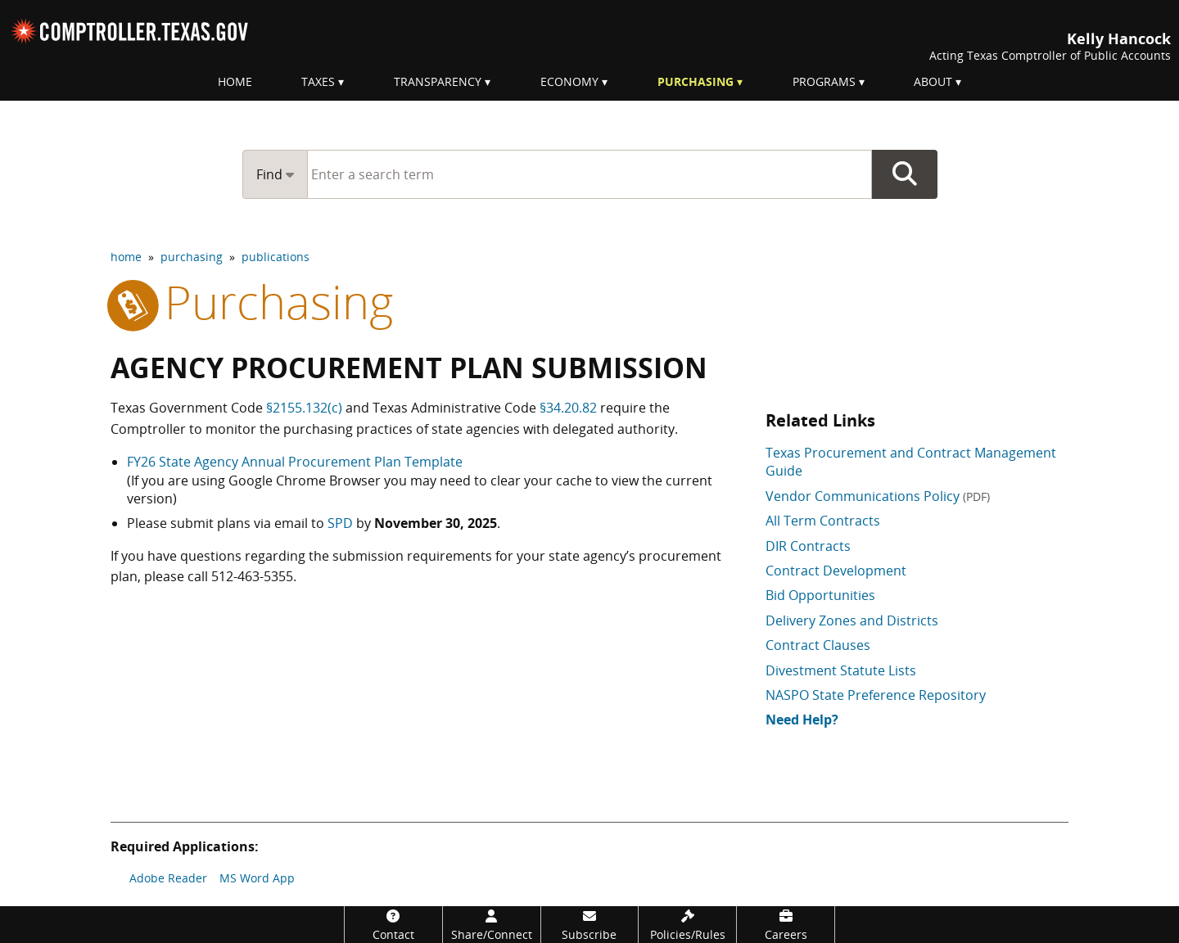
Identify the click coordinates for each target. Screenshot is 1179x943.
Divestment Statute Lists (841, 670)
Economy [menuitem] (569, 81)
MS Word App (257, 878)
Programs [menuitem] (824, 81)
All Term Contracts (823, 521)
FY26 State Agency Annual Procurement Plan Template (295, 462)
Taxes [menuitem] (318, 81)
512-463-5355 (252, 576)
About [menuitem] (933, 81)
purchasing (191, 256)
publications (275, 256)
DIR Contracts (808, 546)
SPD (340, 523)
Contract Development (836, 571)
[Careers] (785, 924)
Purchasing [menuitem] (695, 81)
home (126, 256)
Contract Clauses (818, 645)
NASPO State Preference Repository (876, 695)
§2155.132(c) (304, 408)
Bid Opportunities (820, 595)
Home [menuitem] (235, 81)
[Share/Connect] (491, 924)
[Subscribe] (590, 924)
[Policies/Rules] (687, 924)
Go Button (904, 174)
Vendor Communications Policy (878, 496)
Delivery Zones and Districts (852, 620)
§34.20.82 (568, 408)
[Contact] (393, 924)
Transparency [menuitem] (437, 81)
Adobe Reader (168, 878)
